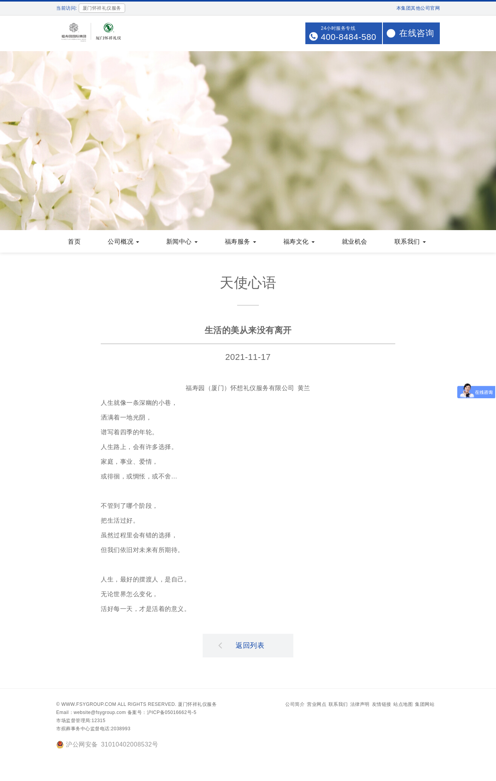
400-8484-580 (348, 37)
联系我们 (410, 242)
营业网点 (316, 705)
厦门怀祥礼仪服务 (197, 705)
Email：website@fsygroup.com (91, 713)
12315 (98, 721)
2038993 (120, 729)
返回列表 (241, 645)
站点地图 (403, 705)
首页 (74, 242)
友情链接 (381, 705)
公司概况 (123, 242)
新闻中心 (182, 242)
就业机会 (354, 242)
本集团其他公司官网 (418, 8)
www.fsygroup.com (88, 705)
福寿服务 (240, 242)
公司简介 (295, 705)
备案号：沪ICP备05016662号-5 (161, 713)
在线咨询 (416, 33)
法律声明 (360, 705)
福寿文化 (299, 242)
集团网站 (424, 705)
